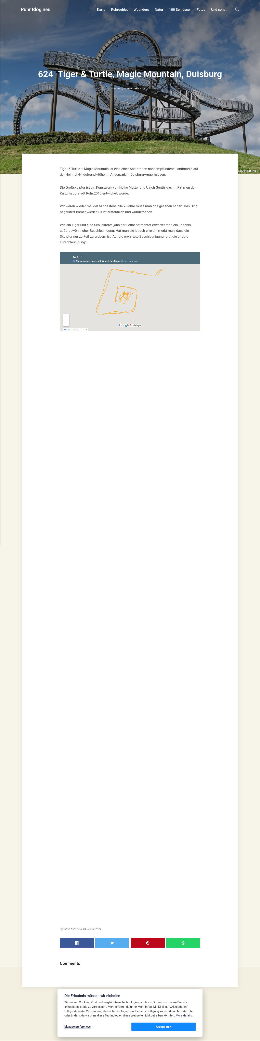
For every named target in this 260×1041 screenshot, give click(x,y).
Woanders (141, 9)
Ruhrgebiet (119, 9)
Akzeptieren (183, 1027)
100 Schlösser (180, 9)
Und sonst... (220, 9)
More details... (185, 1016)
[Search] (237, 9)
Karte (101, 9)
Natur (159, 9)
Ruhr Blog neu (36, 9)
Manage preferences (77, 1027)
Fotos (201, 9)
